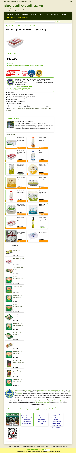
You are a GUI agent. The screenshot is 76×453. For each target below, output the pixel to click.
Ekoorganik (17, 390)
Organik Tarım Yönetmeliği (54, 400)
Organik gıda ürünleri (63, 399)
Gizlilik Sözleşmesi (56, 421)
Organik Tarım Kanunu (30, 408)
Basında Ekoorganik (27, 417)
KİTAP (64, 14)
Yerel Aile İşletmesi (66, 9)
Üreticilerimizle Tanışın (13, 118)
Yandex (41, 423)
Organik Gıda (9, 25)
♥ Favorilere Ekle (11, 53)
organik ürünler (56, 390)
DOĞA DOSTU (55, 14)
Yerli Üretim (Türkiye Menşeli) (18, 101)
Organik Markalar (31, 409)
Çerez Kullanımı (56, 427)
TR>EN (70, 1)
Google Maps (41, 419)
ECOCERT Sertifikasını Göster (23, 86)
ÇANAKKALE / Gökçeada (15, 103)
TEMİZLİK (34, 14)
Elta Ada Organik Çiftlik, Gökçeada (18, 98)
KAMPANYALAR (23, 17)
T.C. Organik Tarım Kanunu (39, 400)
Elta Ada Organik (14, 99)
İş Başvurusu (27, 419)
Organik (62, 390)
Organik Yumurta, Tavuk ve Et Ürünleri (25, 25)
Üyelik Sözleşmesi (56, 423)
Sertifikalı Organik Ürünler (45, 9)
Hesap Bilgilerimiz (56, 425)
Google (41, 417)
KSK (37, 409)
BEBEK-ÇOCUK (43, 14)
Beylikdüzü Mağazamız (27, 415)
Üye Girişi (7, 1)
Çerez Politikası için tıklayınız (35, 449)
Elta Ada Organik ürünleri (19, 105)
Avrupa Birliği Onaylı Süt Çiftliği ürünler (24, 106)
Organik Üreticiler (64, 408)
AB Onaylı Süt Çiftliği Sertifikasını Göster (18, 88)
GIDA (17, 14)
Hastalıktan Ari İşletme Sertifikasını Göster (19, 90)
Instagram (41, 414)
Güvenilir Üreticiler (32, 9)
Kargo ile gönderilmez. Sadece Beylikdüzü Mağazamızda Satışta (25, 65)
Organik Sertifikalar (44, 409)
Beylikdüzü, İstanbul (11, 10)
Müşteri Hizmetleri (27, 423)
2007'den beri (56, 9)
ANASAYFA (10, 14)
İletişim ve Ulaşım (27, 421)
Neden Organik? (20, 408)
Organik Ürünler (55, 408)
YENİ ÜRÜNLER (11, 17)
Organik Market (28, 390)
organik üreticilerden (42, 390)
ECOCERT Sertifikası (18, 108)
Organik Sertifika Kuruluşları (42, 402)
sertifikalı (50, 390)
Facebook (41, 415)
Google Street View (41, 421)
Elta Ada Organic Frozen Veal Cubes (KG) (25, 96)
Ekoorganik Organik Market (23, 5)
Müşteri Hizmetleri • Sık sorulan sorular (21, 1)
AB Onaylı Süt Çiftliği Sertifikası (31, 108)
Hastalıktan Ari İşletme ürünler (42, 106)
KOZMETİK (25, 14)
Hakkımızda (27, 414)
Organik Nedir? (11, 408)
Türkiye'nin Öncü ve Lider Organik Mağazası (15, 9)
